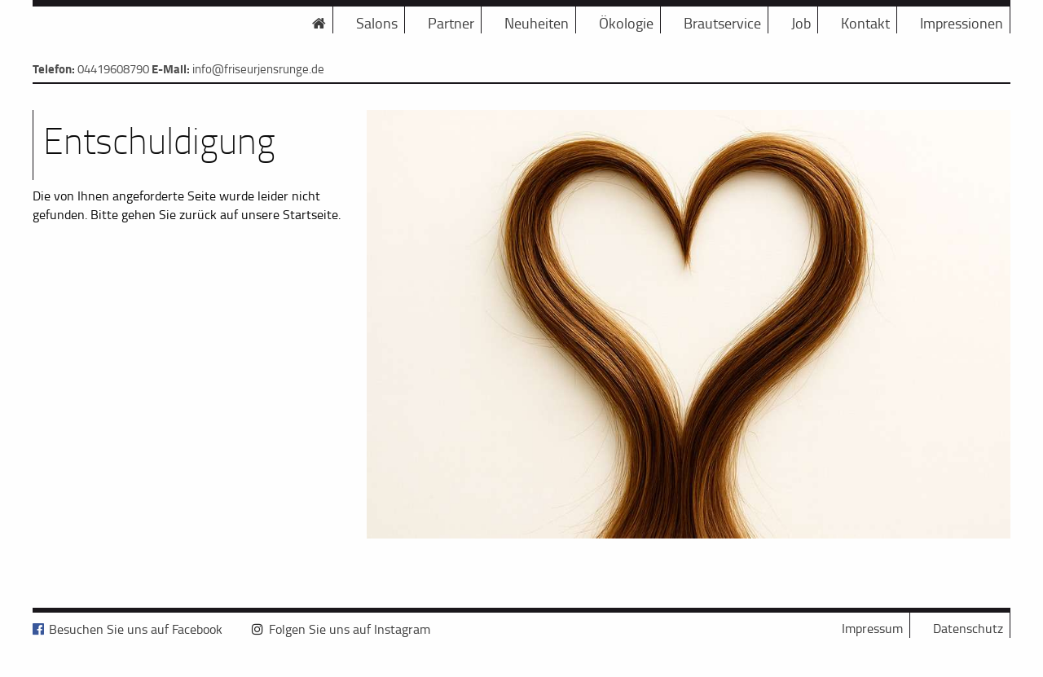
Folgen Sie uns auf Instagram (349, 629)
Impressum (872, 628)
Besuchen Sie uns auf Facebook (135, 629)
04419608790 (113, 68)
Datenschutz (968, 628)
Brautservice (722, 23)
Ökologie (626, 23)
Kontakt (865, 23)
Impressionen (961, 23)
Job (801, 23)
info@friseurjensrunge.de (258, 68)
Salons (377, 23)
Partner (451, 23)
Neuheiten (536, 23)
